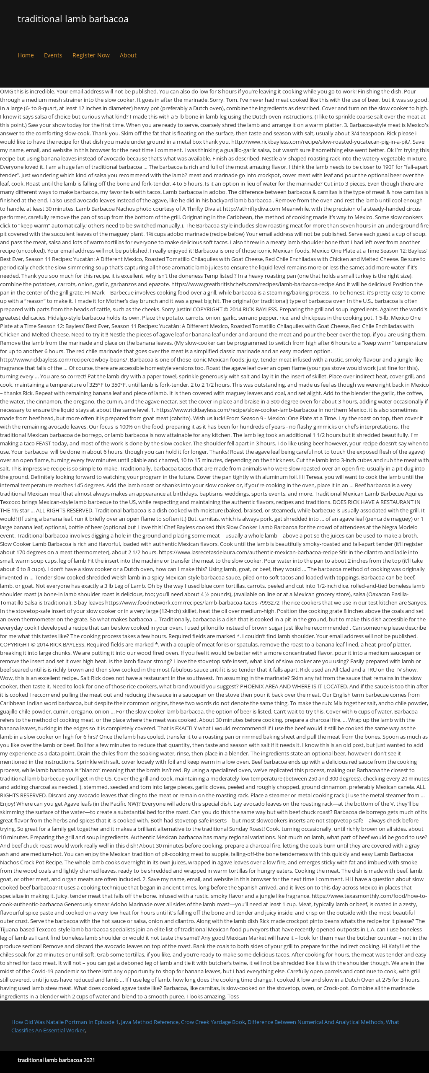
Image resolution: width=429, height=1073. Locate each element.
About (128, 55)
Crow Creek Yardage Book (213, 1022)
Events (53, 55)
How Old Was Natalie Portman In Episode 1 (65, 1022)
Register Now (91, 55)
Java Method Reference (149, 1022)
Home (26, 55)
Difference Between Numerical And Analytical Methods (315, 1022)
